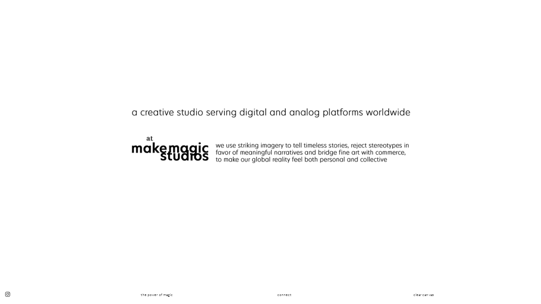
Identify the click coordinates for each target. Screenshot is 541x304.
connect (284, 294)
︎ (8, 294)
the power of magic (157, 294)
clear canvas (423, 294)
